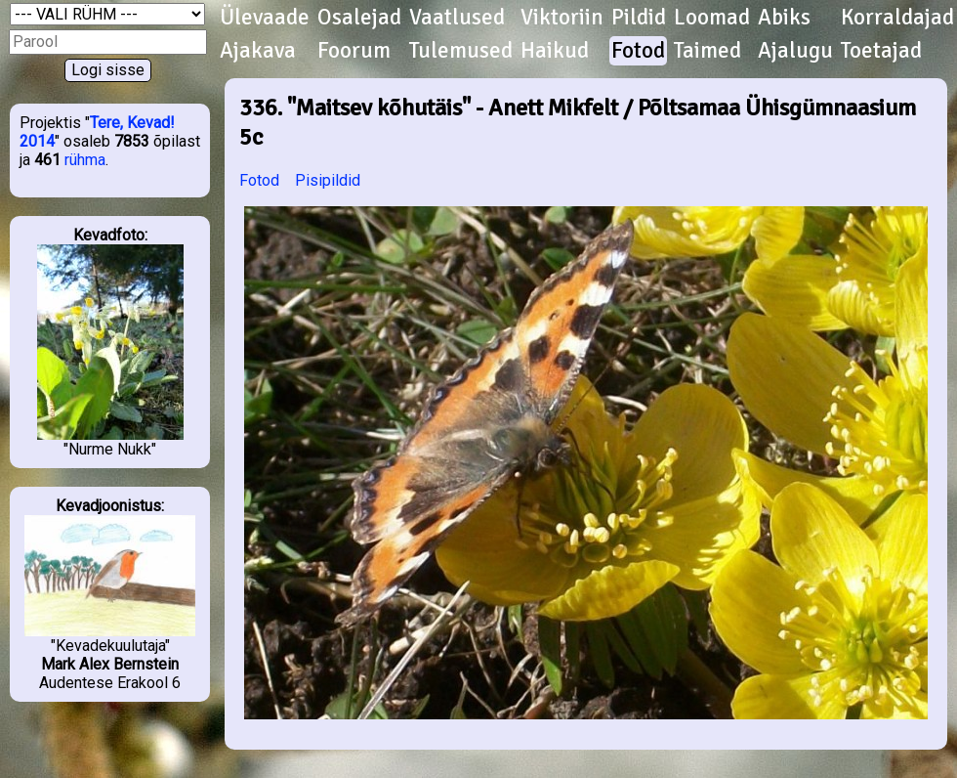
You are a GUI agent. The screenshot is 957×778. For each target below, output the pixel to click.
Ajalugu (795, 51)
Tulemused (461, 51)
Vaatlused (457, 17)
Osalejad (359, 17)
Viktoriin (561, 17)
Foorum (354, 51)
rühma (84, 160)
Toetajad (881, 51)
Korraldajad (897, 17)
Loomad (712, 17)
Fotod (638, 51)
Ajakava (258, 51)
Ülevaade (265, 17)
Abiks (784, 17)
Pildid (638, 17)
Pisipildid (327, 180)
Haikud (554, 51)
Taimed (707, 51)
